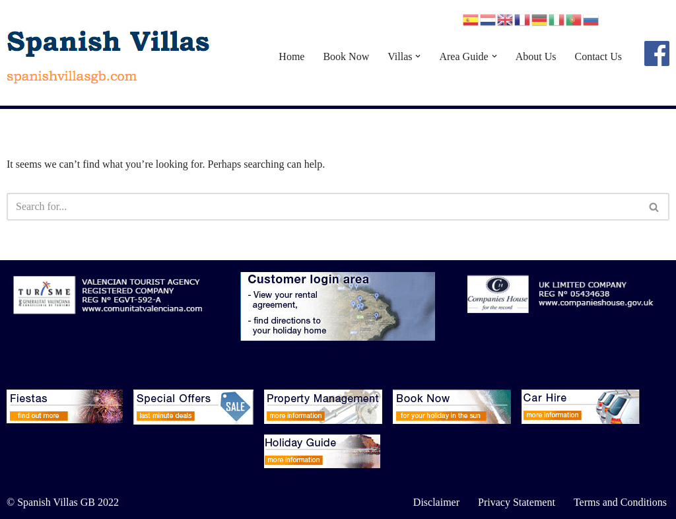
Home (291, 56)
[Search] (323, 207)
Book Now (346, 56)
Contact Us (598, 56)
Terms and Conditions (620, 502)
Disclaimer (436, 502)
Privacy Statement (516, 502)
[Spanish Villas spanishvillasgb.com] (109, 56)
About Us (536, 56)
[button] (418, 56)
